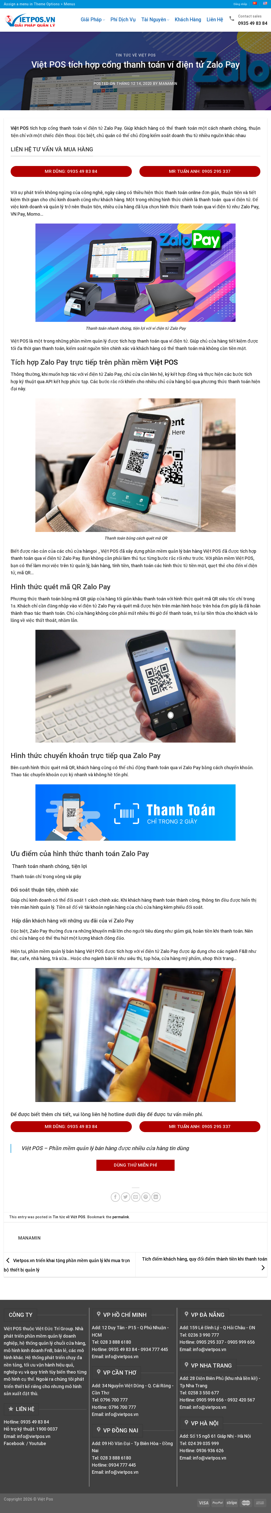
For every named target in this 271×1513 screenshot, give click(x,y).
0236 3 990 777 (203, 1335)
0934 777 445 (154, 1349)
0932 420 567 (241, 1400)
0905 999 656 (241, 1342)
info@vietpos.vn (33, 1436)
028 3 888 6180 (115, 1342)
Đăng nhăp (240, 4)
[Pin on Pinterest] (146, 1197)
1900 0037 (46, 1429)
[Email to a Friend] (135, 1197)
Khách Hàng (188, 20)
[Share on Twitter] (125, 1197)
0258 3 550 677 (203, 1392)
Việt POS (20, 128)
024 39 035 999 (203, 1443)
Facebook (14, 1443)
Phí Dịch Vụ (123, 20)
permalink (120, 1217)
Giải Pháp (93, 20)
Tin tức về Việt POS (135, 55)
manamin (168, 84)
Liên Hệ (215, 20)
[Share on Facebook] (115, 1197)
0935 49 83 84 (34, 1422)
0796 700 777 (114, 1400)
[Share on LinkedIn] (156, 1197)
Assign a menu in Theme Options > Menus (39, 4)
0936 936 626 (210, 1450)
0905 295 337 (210, 1342)
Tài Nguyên (155, 20)
